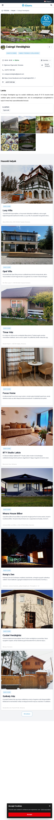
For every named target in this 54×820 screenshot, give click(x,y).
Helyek (13, 10)
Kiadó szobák (12, 53)
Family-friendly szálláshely (29, 53)
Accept (29, 814)
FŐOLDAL (6, 10)
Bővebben (27, 714)
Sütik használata (46, 809)
